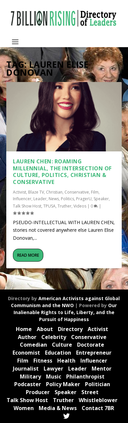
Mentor (101, 368)
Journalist (26, 368)
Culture (62, 344)
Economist (26, 352)
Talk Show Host (27, 206)
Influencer (22, 199)
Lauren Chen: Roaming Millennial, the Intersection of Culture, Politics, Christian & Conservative (62, 172)
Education (58, 352)
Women (24, 408)
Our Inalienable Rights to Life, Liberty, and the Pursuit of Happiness (65, 312)
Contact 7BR (98, 408)
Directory (70, 329)
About (45, 329)
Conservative (76, 192)
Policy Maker (63, 384)
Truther (64, 206)
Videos (79, 206)
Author (27, 337)
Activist (19, 192)
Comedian (33, 344)
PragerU (84, 199)
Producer (38, 392)
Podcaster (27, 384)
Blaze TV (36, 192)
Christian (54, 192)
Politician (97, 384)
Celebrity (53, 337)
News (54, 199)
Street (90, 392)
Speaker (101, 199)
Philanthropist (85, 376)
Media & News (58, 408)
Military (30, 376)
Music (53, 376)
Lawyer (53, 368)
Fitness (42, 360)
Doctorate (90, 344)
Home (24, 329)
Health (66, 360)
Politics (67, 199)
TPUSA (49, 206)
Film (95, 192)
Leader (40, 199)
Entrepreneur (93, 352)
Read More (28, 255)
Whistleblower (98, 400)
